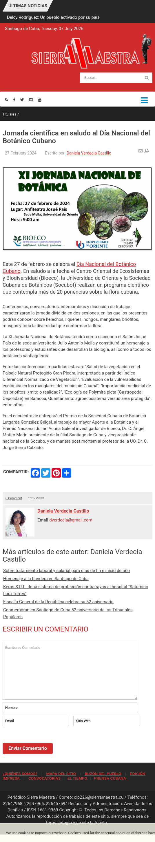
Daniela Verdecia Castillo (89, 153)
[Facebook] (14, 99)
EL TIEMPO (77, 778)
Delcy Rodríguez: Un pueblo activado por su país (53, 17)
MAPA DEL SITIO (61, 773)
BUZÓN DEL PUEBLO (103, 773)
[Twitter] (22, 99)
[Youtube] (39, 99)
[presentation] (47, 743)
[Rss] (6, 99)
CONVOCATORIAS (44, 778)
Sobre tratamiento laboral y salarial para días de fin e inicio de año (66, 570)
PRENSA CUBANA (110, 778)
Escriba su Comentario (70, 671)
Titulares (9, 114)
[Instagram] (31, 99)
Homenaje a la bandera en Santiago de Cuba (46, 578)
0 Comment (14, 498)
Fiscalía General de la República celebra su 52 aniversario (58, 601)
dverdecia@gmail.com (70, 520)
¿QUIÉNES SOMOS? (20, 773)
